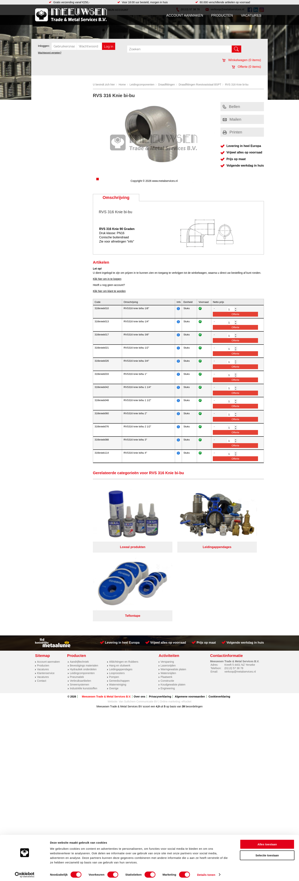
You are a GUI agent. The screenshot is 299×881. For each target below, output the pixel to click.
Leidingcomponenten (142, 84)
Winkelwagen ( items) (241, 60)
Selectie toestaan (267, 854)
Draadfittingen (166, 84)
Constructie (167, 595)
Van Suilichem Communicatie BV (138, 615)
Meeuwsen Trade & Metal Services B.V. (106, 610)
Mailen (232, 119)
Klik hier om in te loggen (107, 278)
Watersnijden (168, 587)
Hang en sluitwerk (119, 579)
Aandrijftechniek (79, 576)
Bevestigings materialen (84, 579)
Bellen (231, 106)
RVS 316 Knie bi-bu (236, 84)
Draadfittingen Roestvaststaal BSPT (200, 84)
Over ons (139, 610)
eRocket (186, 615)
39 (183, 620)
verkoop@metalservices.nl (240, 585)
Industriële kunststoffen (83, 602)
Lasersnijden (168, 579)
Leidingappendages (120, 583)
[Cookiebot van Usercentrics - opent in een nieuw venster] (24, 873)
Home (122, 84)
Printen (232, 132)
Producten (222, 15)
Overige (113, 602)
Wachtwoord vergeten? (49, 52)
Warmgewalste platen (173, 583)
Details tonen (206, 873)
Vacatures (251, 15)
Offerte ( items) (246, 67)
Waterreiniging (117, 598)
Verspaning (167, 576)
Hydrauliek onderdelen (83, 583)
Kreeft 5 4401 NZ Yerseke (239, 579)
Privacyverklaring (160, 610)
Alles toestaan (267, 843)
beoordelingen (194, 620)
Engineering (168, 602)
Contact (41, 595)
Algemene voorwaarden (190, 610)
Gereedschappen (119, 595)
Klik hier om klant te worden (109, 291)
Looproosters (117, 587)
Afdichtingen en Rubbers (123, 576)
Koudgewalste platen (173, 598)
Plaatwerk (166, 591)
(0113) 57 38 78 (233, 582)
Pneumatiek (77, 591)
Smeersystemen (79, 598)
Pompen (114, 591)
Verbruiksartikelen (80, 595)
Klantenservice (46, 587)
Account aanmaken (184, 15)
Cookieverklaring (219, 610)
